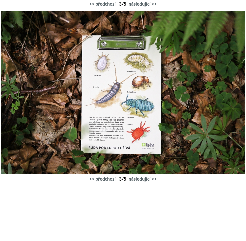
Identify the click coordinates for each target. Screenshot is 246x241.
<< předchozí (102, 4)
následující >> (143, 4)
